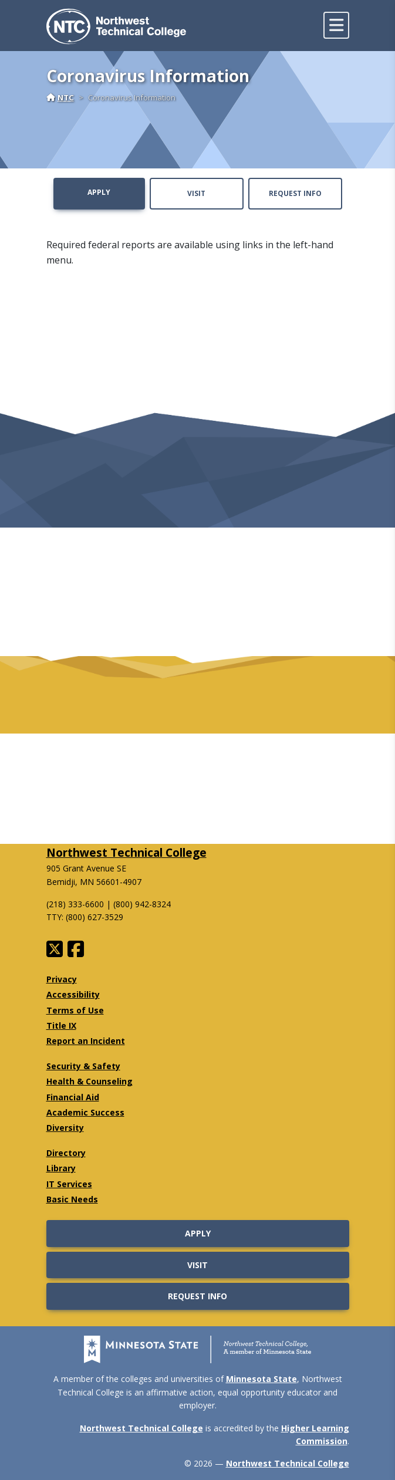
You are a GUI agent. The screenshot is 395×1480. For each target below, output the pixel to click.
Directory (66, 1152)
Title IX (61, 1025)
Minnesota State (261, 1378)
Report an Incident (85, 1040)
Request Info (295, 193)
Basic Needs (72, 1199)
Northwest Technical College (126, 852)
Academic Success (85, 1112)
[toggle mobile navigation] (336, 25)
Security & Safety (83, 1066)
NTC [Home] (60, 97)
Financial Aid (72, 1097)
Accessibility (73, 994)
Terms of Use (75, 1010)
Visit (196, 193)
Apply (98, 192)
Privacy (61, 979)
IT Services (69, 1184)
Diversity (65, 1127)
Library (61, 1168)
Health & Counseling (89, 1081)
